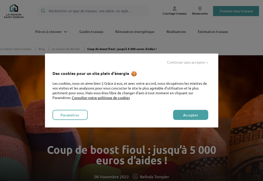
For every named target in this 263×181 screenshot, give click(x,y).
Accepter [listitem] (190, 115)
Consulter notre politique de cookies (101, 97)
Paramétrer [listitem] (70, 115)
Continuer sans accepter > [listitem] (187, 62)
